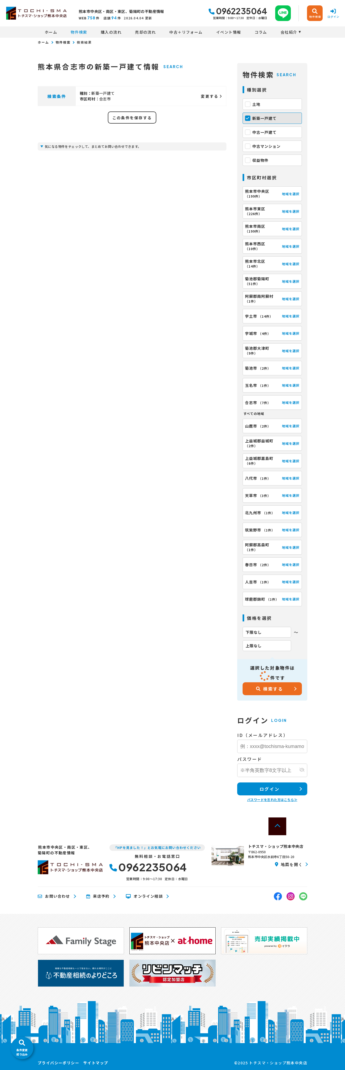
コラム (261, 32)
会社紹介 (289, 32)
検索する (269, 689)
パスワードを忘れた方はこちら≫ (272, 799)
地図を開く (289, 864)
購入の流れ (111, 32)
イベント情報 (228, 32)
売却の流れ (145, 32)
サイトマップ (95, 1063)
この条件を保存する (132, 117)
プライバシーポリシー (58, 1063)
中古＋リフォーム (185, 32)
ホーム (51, 32)
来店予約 (98, 896)
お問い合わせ (54, 896)
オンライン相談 (144, 896)
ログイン (270, 789)
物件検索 (79, 32)
